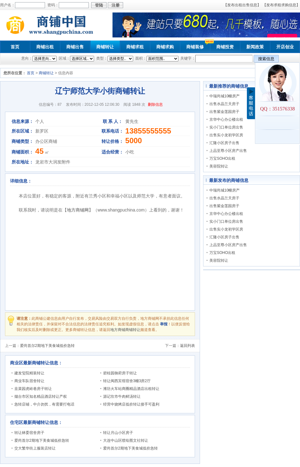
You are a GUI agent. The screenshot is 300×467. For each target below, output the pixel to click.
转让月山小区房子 (118, 433)
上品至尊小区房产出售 (228, 150)
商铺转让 (105, 46)
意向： (26, 58)
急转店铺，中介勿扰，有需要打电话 (44, 404)
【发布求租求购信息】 (281, 5)
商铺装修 (195, 46)
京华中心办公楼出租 (226, 119)
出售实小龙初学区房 (226, 135)
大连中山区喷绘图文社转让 (125, 440)
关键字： (187, 58)
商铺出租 (45, 46)
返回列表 (187, 345)
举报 (164, 324)
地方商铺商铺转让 (125, 330)
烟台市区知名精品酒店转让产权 (40, 396)
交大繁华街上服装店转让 (35, 448)
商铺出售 (75, 46)
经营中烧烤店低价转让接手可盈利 (131, 404)
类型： (101, 58)
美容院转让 (218, 166)
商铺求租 (135, 46)
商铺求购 (165, 46)
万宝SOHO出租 (222, 158)
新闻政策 (255, 46)
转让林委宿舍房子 (29, 433)
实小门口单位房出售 (226, 127)
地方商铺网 (78, 209)
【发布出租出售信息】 (242, 5)
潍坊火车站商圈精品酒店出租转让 (131, 389)
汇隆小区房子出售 (224, 143)
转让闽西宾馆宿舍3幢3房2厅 (127, 381)
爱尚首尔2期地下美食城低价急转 (47, 345)
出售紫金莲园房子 (224, 111)
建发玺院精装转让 (29, 373)
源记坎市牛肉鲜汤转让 (122, 396)
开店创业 (285, 46)
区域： (64, 58)
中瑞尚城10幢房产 (224, 96)
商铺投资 (225, 46)
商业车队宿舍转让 (29, 381)
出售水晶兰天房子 (224, 104)
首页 (15, 46)
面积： (140, 58)
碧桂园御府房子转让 (120, 373)
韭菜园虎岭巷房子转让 (33, 389)
